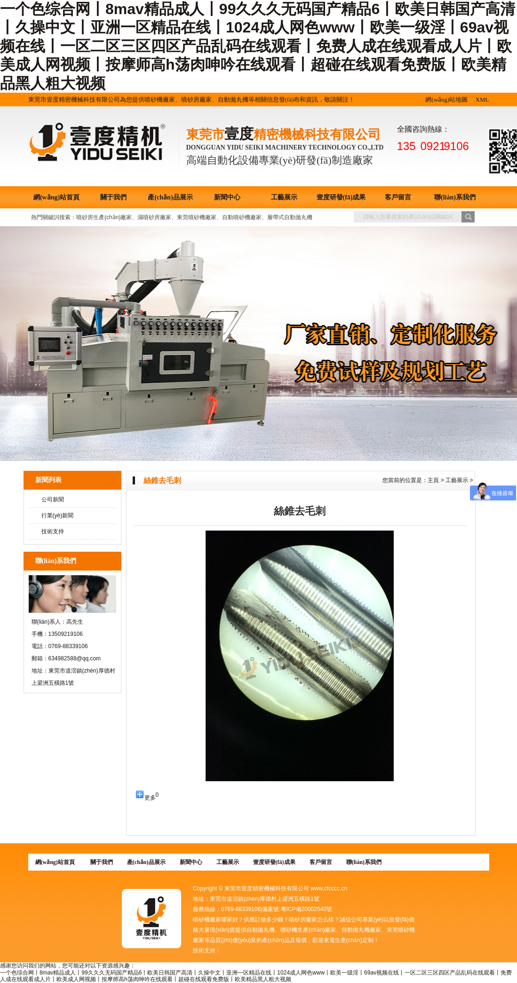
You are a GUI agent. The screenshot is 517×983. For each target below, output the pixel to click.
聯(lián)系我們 (455, 197)
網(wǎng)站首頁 (56, 197)
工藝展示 (284, 197)
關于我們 (113, 197)
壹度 (239, 134)
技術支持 (52, 531)
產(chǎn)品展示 (170, 197)
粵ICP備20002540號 (306, 909)
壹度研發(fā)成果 (341, 197)
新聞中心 (227, 197)
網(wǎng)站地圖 (446, 99)
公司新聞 (52, 499)
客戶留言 (398, 197)
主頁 (433, 480)
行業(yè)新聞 (57, 515)
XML (482, 99)
